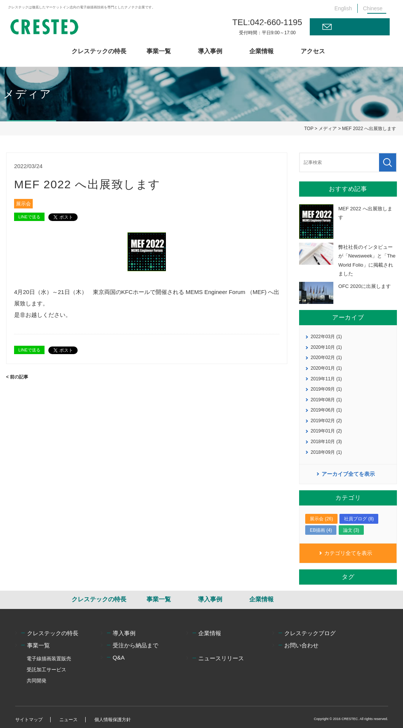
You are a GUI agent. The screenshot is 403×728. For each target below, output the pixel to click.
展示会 (23, 204)
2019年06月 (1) (326, 410)
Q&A (119, 657)
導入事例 (210, 51)
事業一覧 (159, 51)
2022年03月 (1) (326, 336)
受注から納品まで (135, 645)
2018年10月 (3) (326, 441)
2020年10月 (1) (326, 347)
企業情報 (261, 51)
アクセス (313, 51)
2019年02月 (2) (326, 420)
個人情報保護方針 (112, 719)
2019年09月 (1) (326, 389)
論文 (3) (351, 530)
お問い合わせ (356, 26)
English (343, 8)
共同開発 (36, 680)
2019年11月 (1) (326, 378)
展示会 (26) (321, 518)
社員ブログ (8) (359, 518)
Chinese (372, 8)
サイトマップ (29, 719)
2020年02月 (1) (326, 357)
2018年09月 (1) (326, 452)
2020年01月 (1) (326, 368)
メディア (328, 128)
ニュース (68, 719)
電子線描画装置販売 (49, 658)
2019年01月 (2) (326, 431)
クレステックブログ (310, 633)
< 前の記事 (17, 377)
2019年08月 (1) (326, 399)
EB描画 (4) (321, 530)
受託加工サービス (46, 669)
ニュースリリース (221, 658)
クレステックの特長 (99, 51)
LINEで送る (29, 217)
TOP (308, 128)
